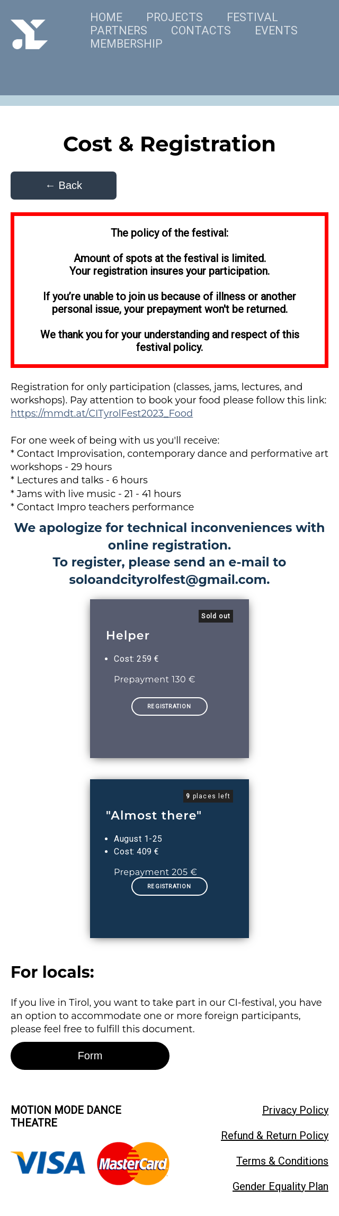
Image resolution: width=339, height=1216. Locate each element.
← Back (63, 185)
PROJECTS (174, 17)
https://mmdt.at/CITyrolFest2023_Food (102, 413)
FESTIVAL (252, 17)
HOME (106, 17)
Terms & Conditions (282, 1161)
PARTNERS (118, 30)
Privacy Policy (295, 1110)
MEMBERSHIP (126, 43)
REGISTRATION (169, 706)
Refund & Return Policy (274, 1135)
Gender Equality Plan (280, 1186)
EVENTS (276, 30)
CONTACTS (201, 30)
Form (90, 1055)
